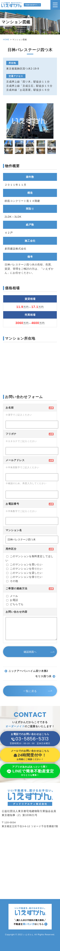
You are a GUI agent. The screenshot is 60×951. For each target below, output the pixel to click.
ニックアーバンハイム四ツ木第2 (28, 671)
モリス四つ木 (43, 676)
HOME (6, 39)
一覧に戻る (30, 691)
